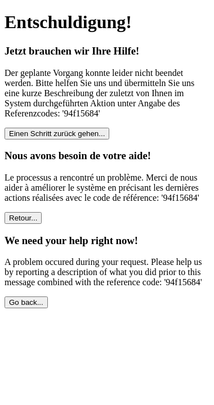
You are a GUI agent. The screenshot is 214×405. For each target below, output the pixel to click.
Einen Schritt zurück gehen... (57, 133)
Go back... (26, 302)
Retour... (23, 218)
